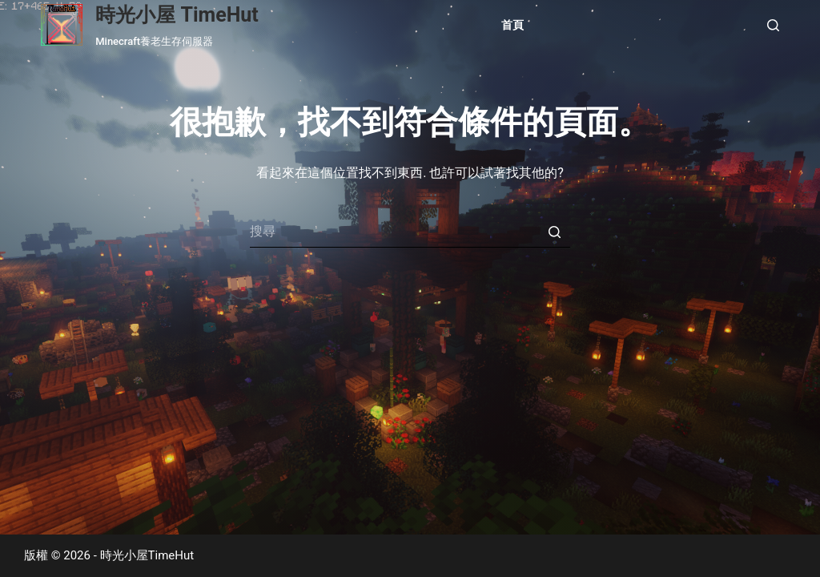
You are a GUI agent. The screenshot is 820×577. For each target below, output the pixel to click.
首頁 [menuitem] (512, 25)
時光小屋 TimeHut (177, 14)
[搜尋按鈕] (554, 232)
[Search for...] (410, 232)
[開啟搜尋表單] (773, 25)
